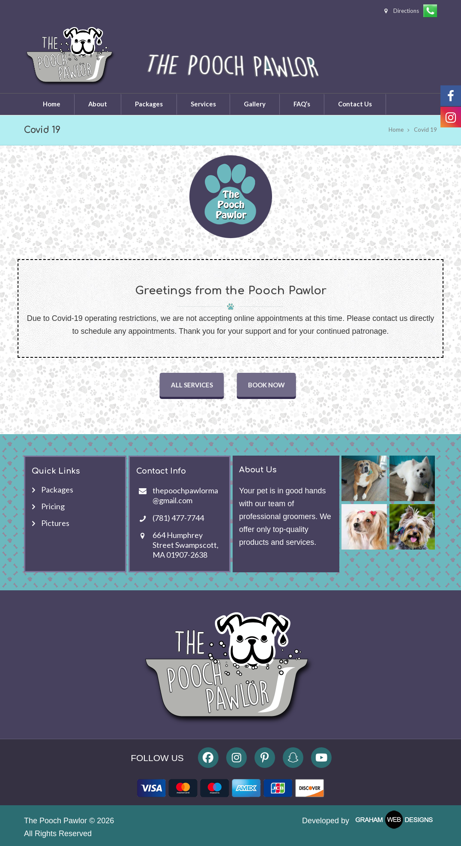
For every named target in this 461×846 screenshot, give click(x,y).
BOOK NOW (268, 385)
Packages (57, 489)
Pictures (55, 523)
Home (396, 129)
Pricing (53, 506)
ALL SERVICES (194, 385)
